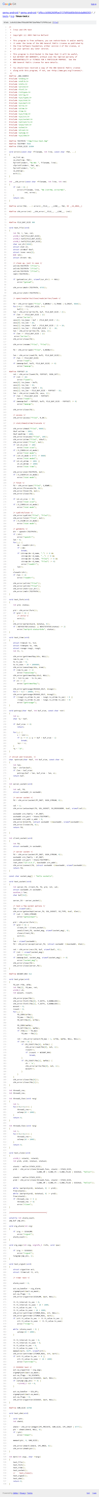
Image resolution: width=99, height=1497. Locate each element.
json (94, 1493)
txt (88, 1493)
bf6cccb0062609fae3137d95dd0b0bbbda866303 (64, 12)
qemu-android (10, 12)
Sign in (93, 4)
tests (5, 16)
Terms (29, 1493)
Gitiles (15, 1493)
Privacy (23, 1493)
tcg (12, 16)
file (55, 22)
